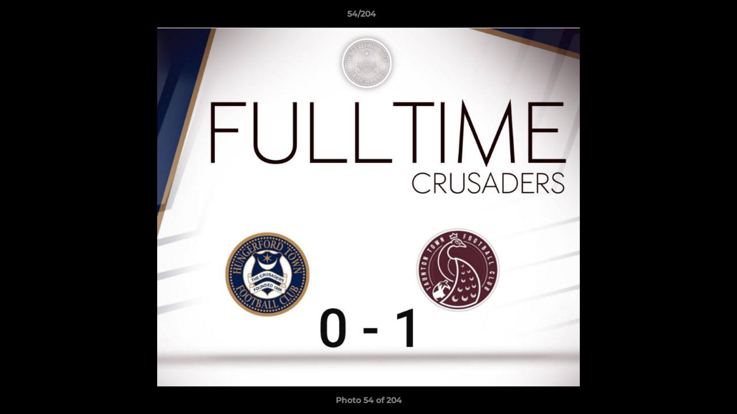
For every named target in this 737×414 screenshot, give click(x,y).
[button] (689, 17)
